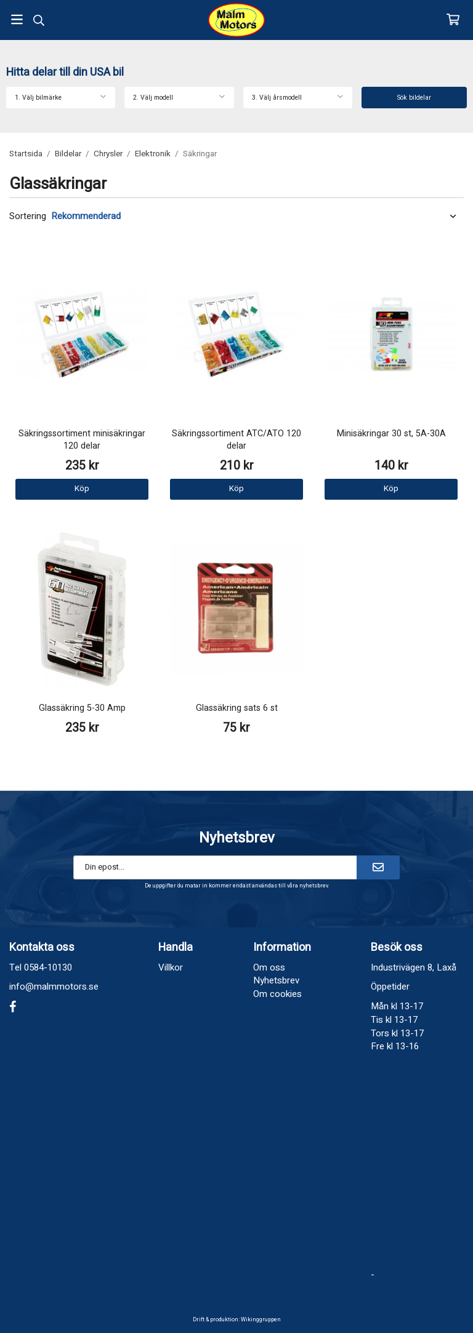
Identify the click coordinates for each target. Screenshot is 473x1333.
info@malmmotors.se (54, 986)
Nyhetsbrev (276, 980)
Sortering (27, 216)
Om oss (269, 967)
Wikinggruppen (261, 1320)
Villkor (170, 967)
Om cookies (277, 994)
